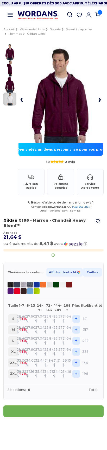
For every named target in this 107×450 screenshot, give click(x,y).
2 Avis (70, 162)
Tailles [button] (91, 272)
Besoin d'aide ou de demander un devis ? (61, 202)
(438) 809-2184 (81, 206)
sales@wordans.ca (54, 206)
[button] (44, 243)
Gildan (10, 220)
